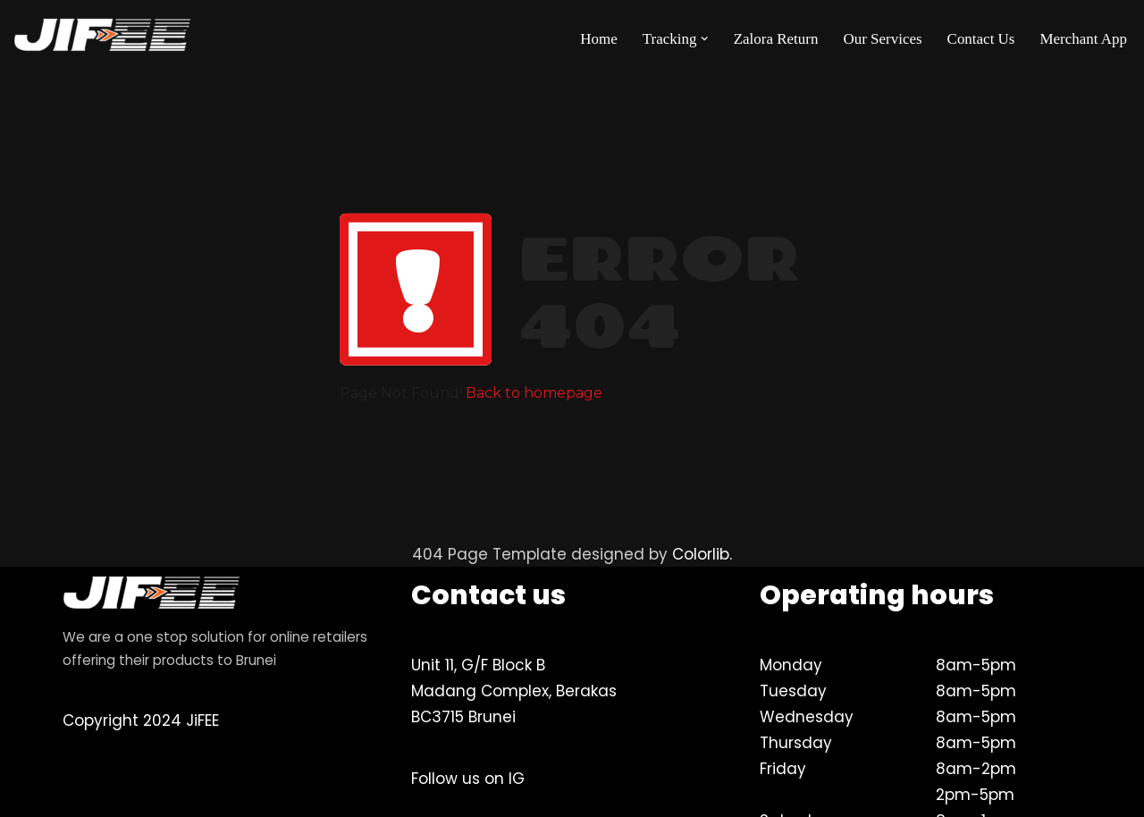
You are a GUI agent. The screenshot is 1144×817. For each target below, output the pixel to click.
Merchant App (1083, 38)
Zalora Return (775, 38)
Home (598, 38)
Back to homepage (534, 392)
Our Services (882, 38)
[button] (705, 39)
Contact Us (980, 38)
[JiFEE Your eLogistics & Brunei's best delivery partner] (102, 38)
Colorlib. (703, 554)
